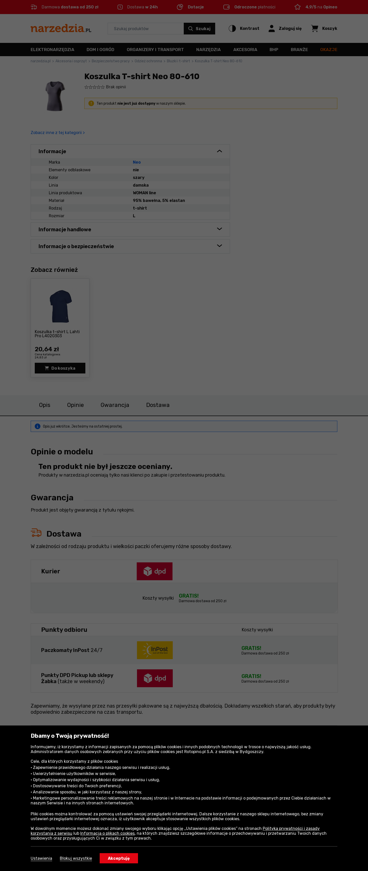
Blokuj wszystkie (76, 858)
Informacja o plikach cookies (107, 833)
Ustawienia (41, 858)
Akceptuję (119, 858)
